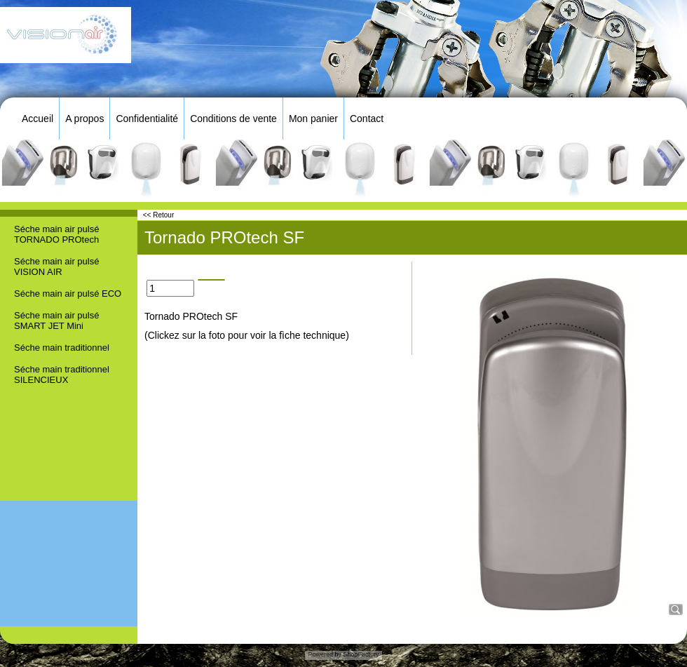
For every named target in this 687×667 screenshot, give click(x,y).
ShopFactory (360, 654)
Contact (366, 118)
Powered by (324, 654)
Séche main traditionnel (61, 347)
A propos (84, 118)
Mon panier (313, 118)
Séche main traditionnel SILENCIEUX (61, 374)
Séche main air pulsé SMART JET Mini (56, 320)
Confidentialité (147, 118)
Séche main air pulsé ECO (67, 293)
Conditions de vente (233, 118)
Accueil (37, 118)
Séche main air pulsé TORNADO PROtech (56, 234)
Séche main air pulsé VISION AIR (56, 266)
